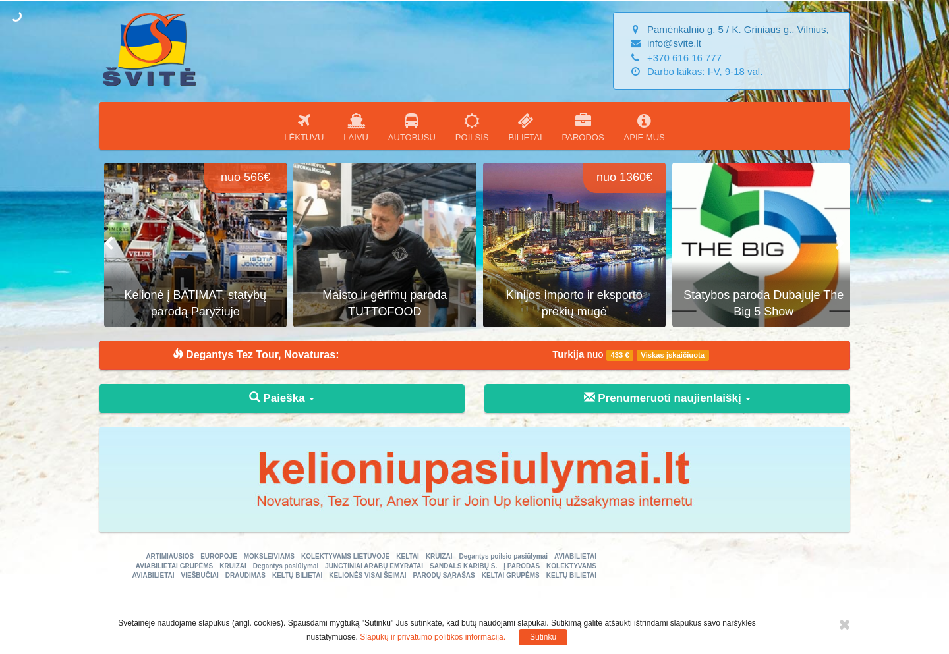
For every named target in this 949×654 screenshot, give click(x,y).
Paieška (282, 398)
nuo (630, 354)
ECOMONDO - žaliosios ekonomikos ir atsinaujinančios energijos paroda (190, 294)
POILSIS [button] (472, 127)
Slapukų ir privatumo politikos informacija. (432, 636)
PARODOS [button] (583, 127)
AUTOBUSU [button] (412, 127)
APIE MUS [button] (644, 127)
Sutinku (543, 636)
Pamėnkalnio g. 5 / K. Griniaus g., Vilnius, (738, 29)
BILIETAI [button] (525, 127)
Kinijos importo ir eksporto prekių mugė (759, 303)
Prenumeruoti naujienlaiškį (667, 398)
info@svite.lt (674, 43)
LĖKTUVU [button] (304, 127)
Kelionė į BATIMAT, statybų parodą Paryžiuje (380, 303)
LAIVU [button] (355, 127)
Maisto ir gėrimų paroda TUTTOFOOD (569, 303)
